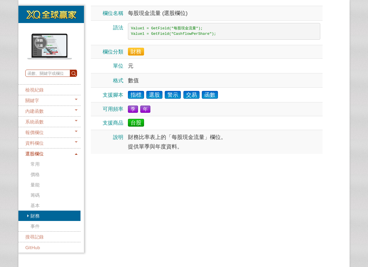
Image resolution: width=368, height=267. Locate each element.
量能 (35, 184)
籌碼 (35, 195)
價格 (35, 174)
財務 (35, 215)
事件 (35, 226)
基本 (35, 205)
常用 (35, 164)
